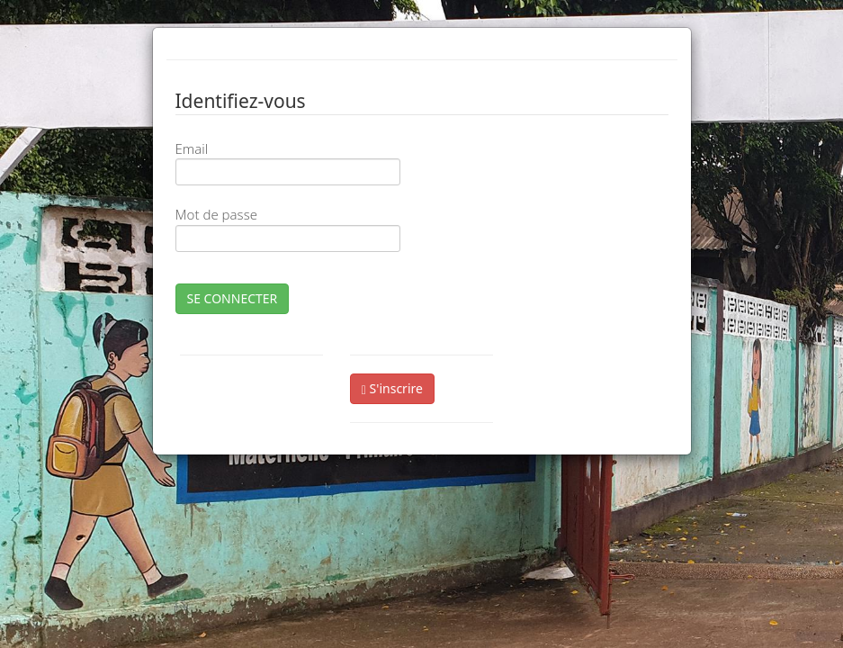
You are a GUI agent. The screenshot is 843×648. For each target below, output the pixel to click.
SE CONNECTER (232, 298)
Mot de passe (216, 214)
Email (192, 149)
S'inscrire (392, 388)
